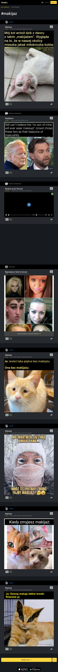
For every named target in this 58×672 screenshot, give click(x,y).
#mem (20, 433)
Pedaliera (9, 118)
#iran (20, 190)
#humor (12, 29)
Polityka (7, 120)
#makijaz (30, 29)
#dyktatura (29, 190)
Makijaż (8, 27)
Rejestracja (53, 2)
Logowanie (47, 2)
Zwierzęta (7, 190)
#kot (15, 29)
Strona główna (5, 7)
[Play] (6, 215)
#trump (19, 120)
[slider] (20, 215)
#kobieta (12, 433)
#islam (17, 190)
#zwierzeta (19, 29)
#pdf (16, 120)
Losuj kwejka (55, 660)
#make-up (27, 273)
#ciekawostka (25, 29)
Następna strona (26, 660)
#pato (23, 273)
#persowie (24, 190)
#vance (26, 120)
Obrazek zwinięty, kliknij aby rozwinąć (28, 333)
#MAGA (23, 120)
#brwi (15, 273)
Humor (6, 29)
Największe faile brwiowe (16, 272)
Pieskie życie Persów (14, 189)
